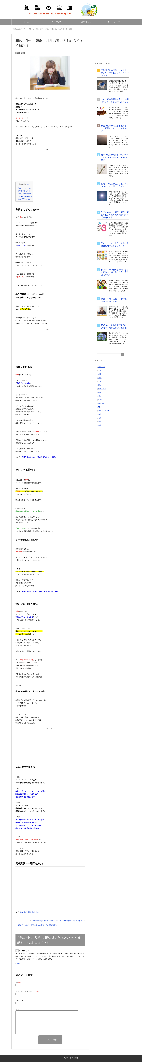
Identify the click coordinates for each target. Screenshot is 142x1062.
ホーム (26, 22)
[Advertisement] (50, 163)
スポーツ (101, 367)
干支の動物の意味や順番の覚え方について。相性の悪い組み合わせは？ (56, 921)
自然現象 (101, 403)
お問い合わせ (86, 22)
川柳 (29, 912)
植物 (99, 396)
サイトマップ (56, 22)
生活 (99, 400)
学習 (99, 381)
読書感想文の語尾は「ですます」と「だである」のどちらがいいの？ (115, 73)
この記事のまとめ (23, 199)
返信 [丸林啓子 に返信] (18, 963)
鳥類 (99, 425)
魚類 (99, 421)
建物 (99, 385)
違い (37, 912)
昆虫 (99, 392)
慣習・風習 (102, 389)
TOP (19, 29)
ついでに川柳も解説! (24, 196)
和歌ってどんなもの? (24, 188)
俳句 (21, 912)
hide (28, 184)
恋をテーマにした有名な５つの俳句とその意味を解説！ (38, 925)
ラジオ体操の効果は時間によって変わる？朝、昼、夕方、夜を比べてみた (115, 272)
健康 (99, 374)
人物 (99, 370)
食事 (99, 418)
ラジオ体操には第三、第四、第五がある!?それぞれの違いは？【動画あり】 (115, 215)
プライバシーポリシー (116, 22)
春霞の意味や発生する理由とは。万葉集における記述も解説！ (114, 128)
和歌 (25, 912)
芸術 (17, 53)
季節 (99, 378)
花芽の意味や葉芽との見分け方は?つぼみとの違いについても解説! (115, 157)
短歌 (33, 912)
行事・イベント (103, 410)
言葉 (22, 53)
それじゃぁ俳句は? (24, 193)
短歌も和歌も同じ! (23, 191)
